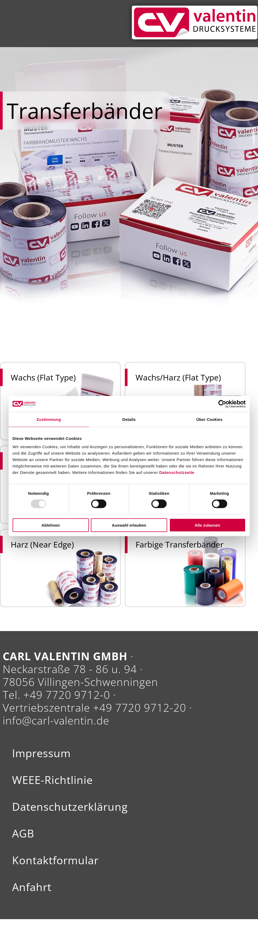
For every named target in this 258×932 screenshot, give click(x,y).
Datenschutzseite (176, 472)
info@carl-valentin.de (56, 720)
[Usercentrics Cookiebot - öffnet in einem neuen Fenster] (222, 404)
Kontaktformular (55, 860)
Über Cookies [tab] (209, 419)
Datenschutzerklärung (70, 806)
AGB (23, 833)
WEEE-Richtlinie (52, 779)
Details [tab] (129, 419)
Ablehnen (51, 525)
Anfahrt (31, 887)
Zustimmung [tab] (48, 419)
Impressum (41, 753)
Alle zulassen (207, 525)
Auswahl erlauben (129, 525)
